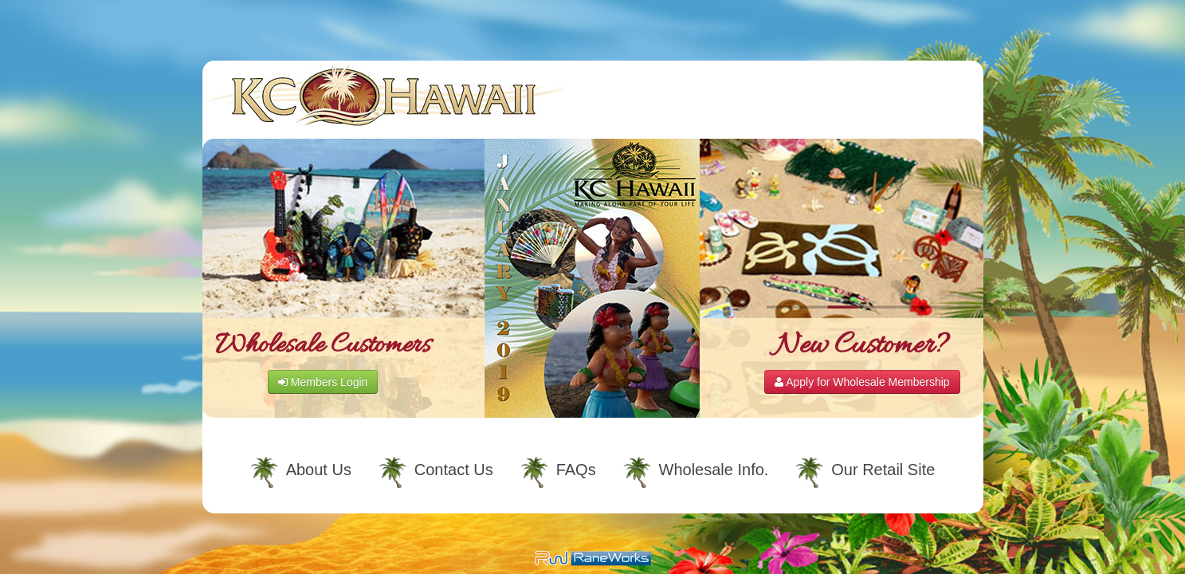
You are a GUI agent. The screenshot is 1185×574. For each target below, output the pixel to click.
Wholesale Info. (714, 469)
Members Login (322, 381)
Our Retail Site (883, 469)
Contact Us (453, 469)
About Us (318, 469)
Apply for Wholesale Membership (862, 381)
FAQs (576, 469)
